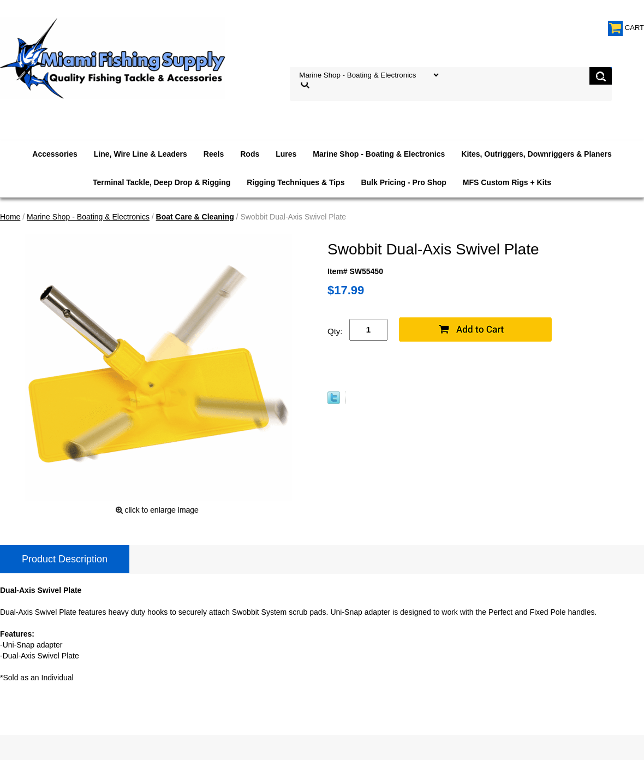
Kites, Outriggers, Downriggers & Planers (536, 154)
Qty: (335, 331)
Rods (249, 154)
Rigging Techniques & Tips (295, 182)
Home (10, 216)
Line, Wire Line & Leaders (140, 154)
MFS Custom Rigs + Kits (507, 182)
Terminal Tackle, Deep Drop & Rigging (161, 182)
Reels (214, 154)
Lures (286, 154)
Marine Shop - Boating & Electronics (379, 154)
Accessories (54, 154)
